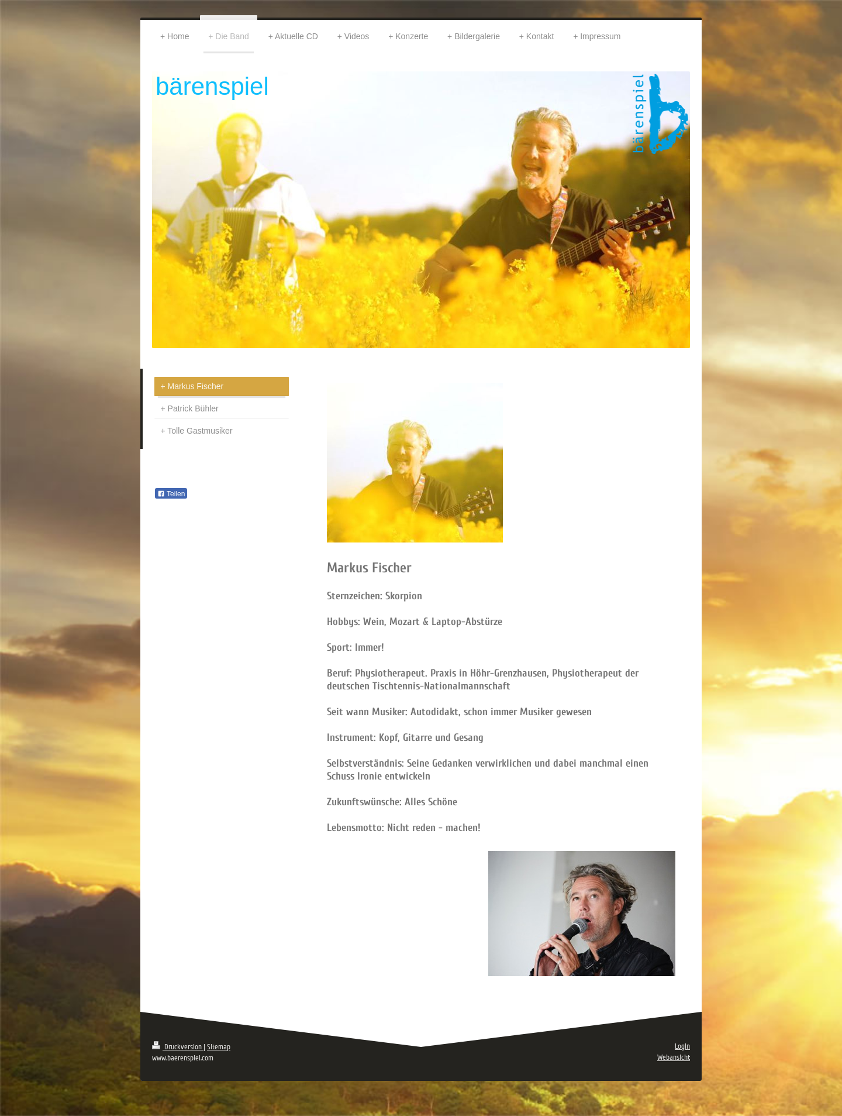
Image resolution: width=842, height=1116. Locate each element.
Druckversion (177, 1047)
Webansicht (673, 1057)
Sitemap (218, 1047)
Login (682, 1046)
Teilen (171, 494)
